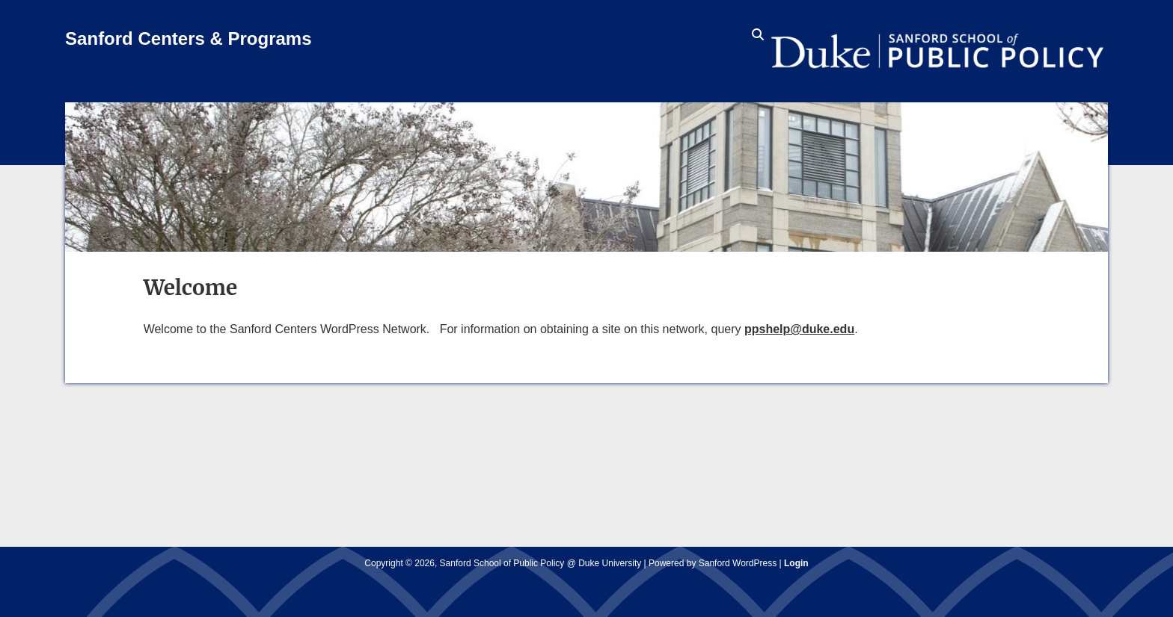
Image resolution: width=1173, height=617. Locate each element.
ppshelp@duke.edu (799, 329)
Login (796, 563)
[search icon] (757, 35)
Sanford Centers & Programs (188, 38)
